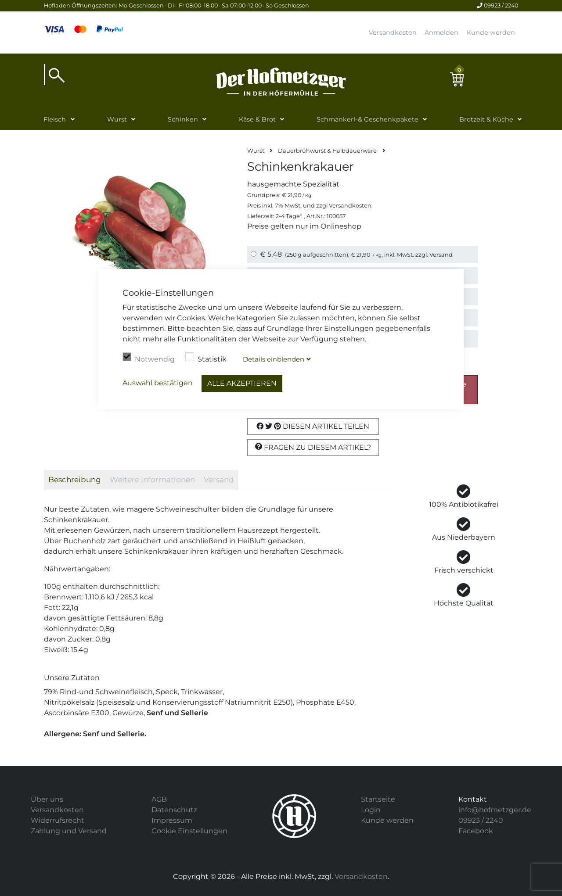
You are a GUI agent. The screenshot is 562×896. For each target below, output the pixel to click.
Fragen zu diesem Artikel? (313, 447)
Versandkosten (393, 32)
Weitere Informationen (152, 479)
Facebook (475, 831)
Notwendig (148, 358)
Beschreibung (74, 479)
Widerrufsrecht (57, 820)
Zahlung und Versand (69, 831)
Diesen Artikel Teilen (312, 426)
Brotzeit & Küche (486, 119)
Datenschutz (174, 810)
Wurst (117, 119)
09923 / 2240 (497, 5)
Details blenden (273, 359)
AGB (159, 799)
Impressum (171, 820)
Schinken (183, 119)
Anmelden (441, 32)
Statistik (206, 358)
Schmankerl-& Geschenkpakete (367, 119)
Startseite (378, 799)
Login (371, 810)
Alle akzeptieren (242, 383)
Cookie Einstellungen (189, 831)
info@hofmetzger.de (494, 810)
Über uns (47, 799)
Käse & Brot (257, 119)
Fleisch (54, 119)
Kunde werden (491, 32)
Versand (441, 254)
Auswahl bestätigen (157, 383)
